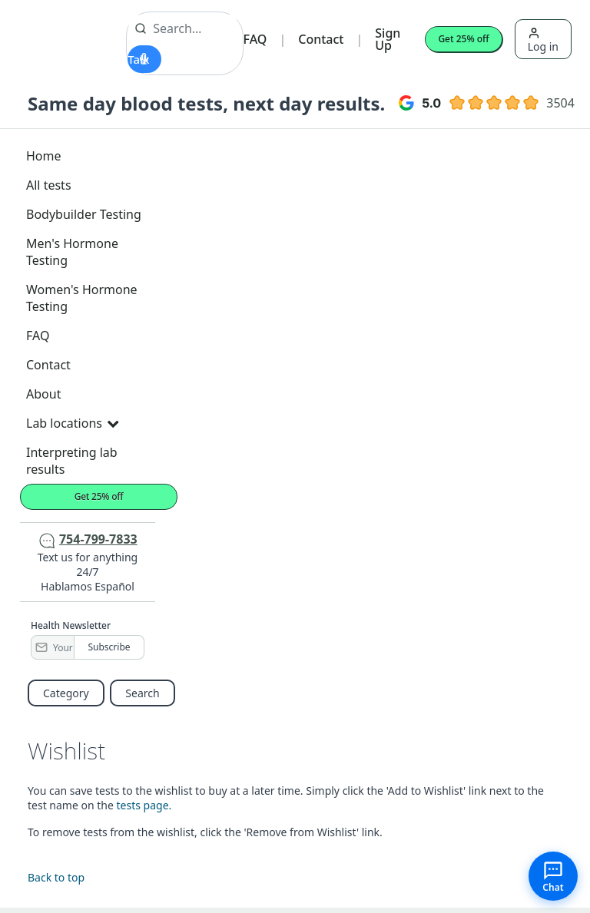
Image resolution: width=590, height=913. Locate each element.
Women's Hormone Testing (82, 298)
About (43, 393)
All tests (48, 185)
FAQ (255, 39)
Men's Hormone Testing (72, 252)
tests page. (144, 805)
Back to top (56, 877)
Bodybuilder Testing (83, 214)
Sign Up (387, 39)
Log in (543, 40)
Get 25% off (463, 38)
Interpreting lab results (72, 461)
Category (66, 693)
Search (142, 693)
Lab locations (72, 423)
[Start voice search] (144, 59)
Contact (320, 39)
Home (43, 155)
